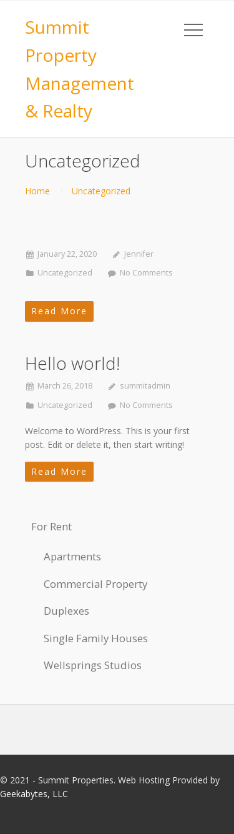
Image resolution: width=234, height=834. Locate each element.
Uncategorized (101, 191)
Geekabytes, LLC (34, 794)
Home (37, 191)
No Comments (146, 272)
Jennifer (139, 254)
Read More (59, 311)
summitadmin (145, 385)
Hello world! (72, 363)
